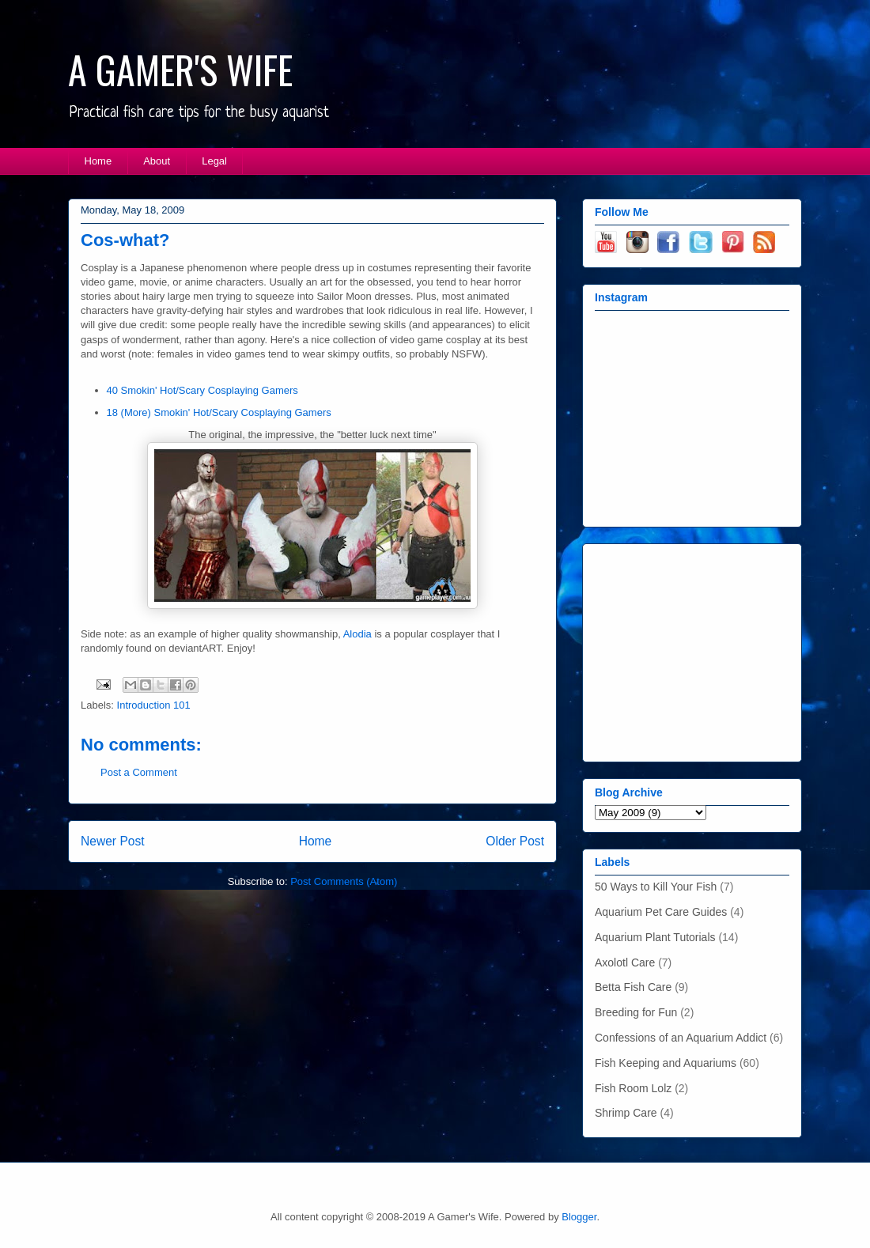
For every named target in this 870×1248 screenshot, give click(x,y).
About (156, 161)
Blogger (579, 1217)
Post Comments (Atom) (343, 881)
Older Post (515, 841)
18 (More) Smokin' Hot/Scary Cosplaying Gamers (219, 412)
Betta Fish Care (633, 987)
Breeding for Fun (636, 1012)
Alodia (357, 634)
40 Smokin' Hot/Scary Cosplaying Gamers (202, 390)
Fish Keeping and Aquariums (665, 1063)
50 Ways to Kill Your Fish (656, 886)
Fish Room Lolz (633, 1088)
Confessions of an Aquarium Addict (680, 1037)
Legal (214, 161)
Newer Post (113, 841)
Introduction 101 (154, 705)
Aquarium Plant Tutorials (655, 937)
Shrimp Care (626, 1112)
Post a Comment (138, 772)
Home (98, 161)
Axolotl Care (625, 962)
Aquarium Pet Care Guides (661, 912)
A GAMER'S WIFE (180, 69)
